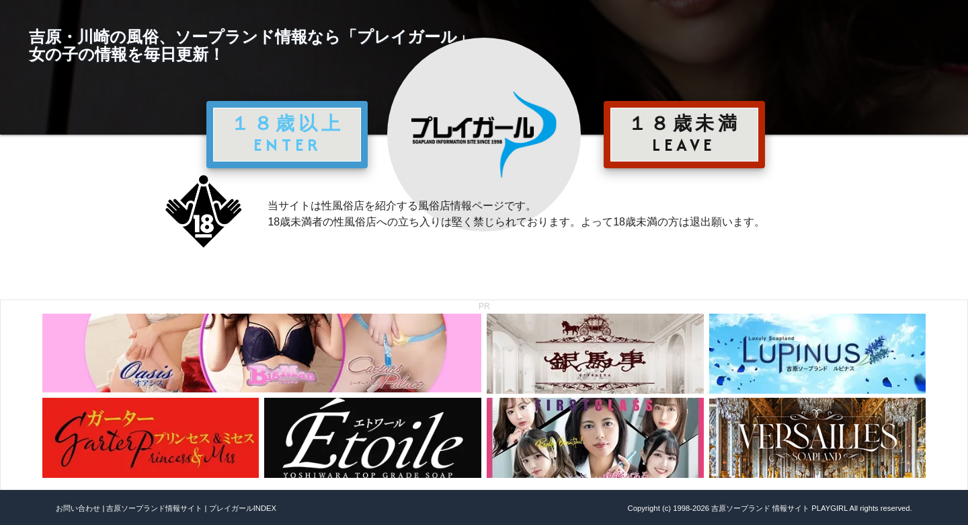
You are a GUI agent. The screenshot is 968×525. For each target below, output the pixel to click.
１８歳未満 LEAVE (684, 134)
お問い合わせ (78, 508)
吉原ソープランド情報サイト (154, 508)
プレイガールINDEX (242, 508)
